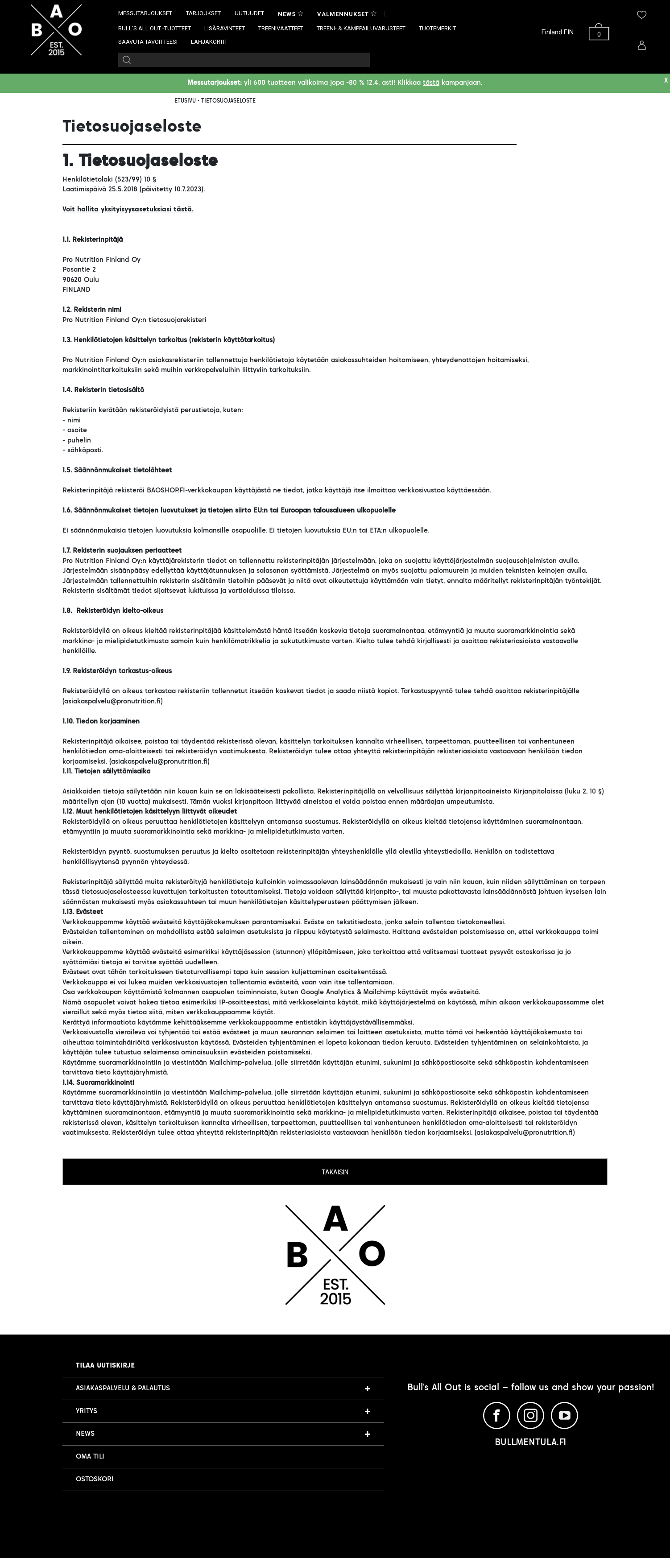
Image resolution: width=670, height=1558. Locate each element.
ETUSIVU (185, 101)
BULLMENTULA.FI (530, 1442)
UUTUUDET (249, 13)
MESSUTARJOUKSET (145, 13)
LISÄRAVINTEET (224, 28)
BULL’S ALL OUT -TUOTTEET (154, 28)
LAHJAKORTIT (209, 41)
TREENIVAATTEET (280, 28)
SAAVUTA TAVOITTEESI (148, 41)
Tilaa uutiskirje (105, 1365)
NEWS (85, 1433)
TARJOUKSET (203, 13)
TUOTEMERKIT (437, 28)
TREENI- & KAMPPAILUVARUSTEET (361, 28)
